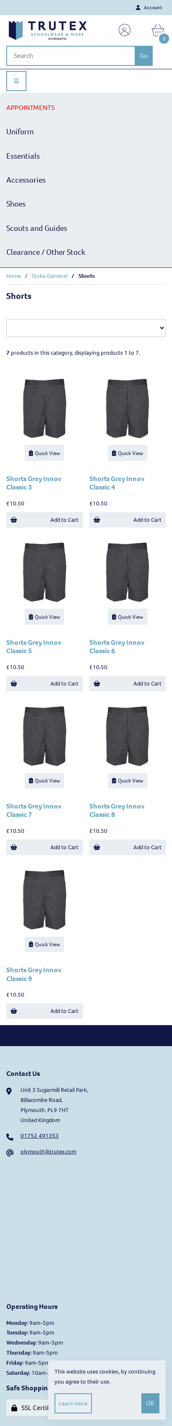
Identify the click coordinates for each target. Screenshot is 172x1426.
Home (13, 276)
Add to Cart (44, 520)
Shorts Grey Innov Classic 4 (116, 483)
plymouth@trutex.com (48, 1152)
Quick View (44, 453)
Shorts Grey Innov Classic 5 (33, 647)
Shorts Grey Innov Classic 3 (33, 483)
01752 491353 (40, 1136)
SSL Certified (34, 1407)
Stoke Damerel (49, 276)
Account (149, 7)
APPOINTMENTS (30, 108)
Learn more (73, 1404)
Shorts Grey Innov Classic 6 (116, 647)
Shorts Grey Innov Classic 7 (33, 810)
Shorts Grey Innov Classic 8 (116, 810)
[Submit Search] (143, 56)
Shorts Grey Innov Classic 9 (33, 974)
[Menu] (16, 81)
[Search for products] (70, 56)
